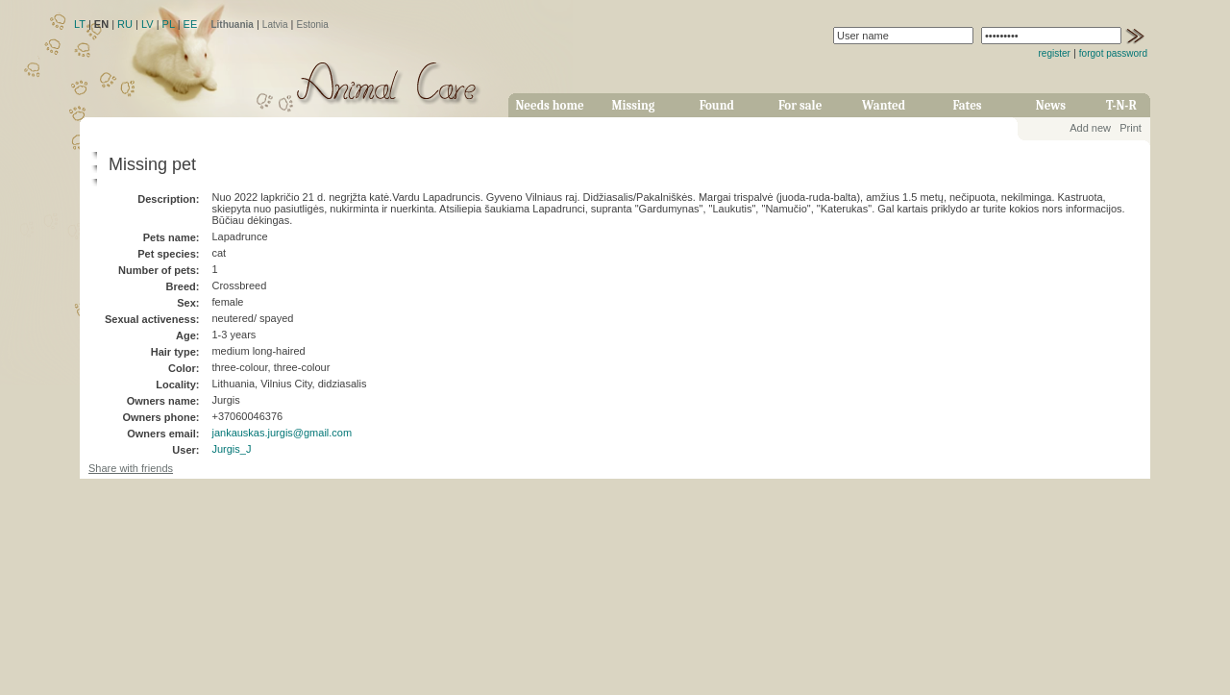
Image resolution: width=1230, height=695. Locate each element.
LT (80, 24)
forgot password (1113, 53)
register (1054, 53)
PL (168, 24)
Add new (1090, 128)
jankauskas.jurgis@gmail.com (281, 432)
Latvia (275, 24)
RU (125, 24)
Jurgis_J (231, 449)
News (1051, 105)
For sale (800, 105)
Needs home (549, 105)
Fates (966, 105)
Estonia (313, 24)
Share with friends (130, 468)
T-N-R (1121, 105)
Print (1130, 128)
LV (147, 24)
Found (717, 105)
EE (191, 24)
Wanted (883, 105)
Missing (632, 105)
